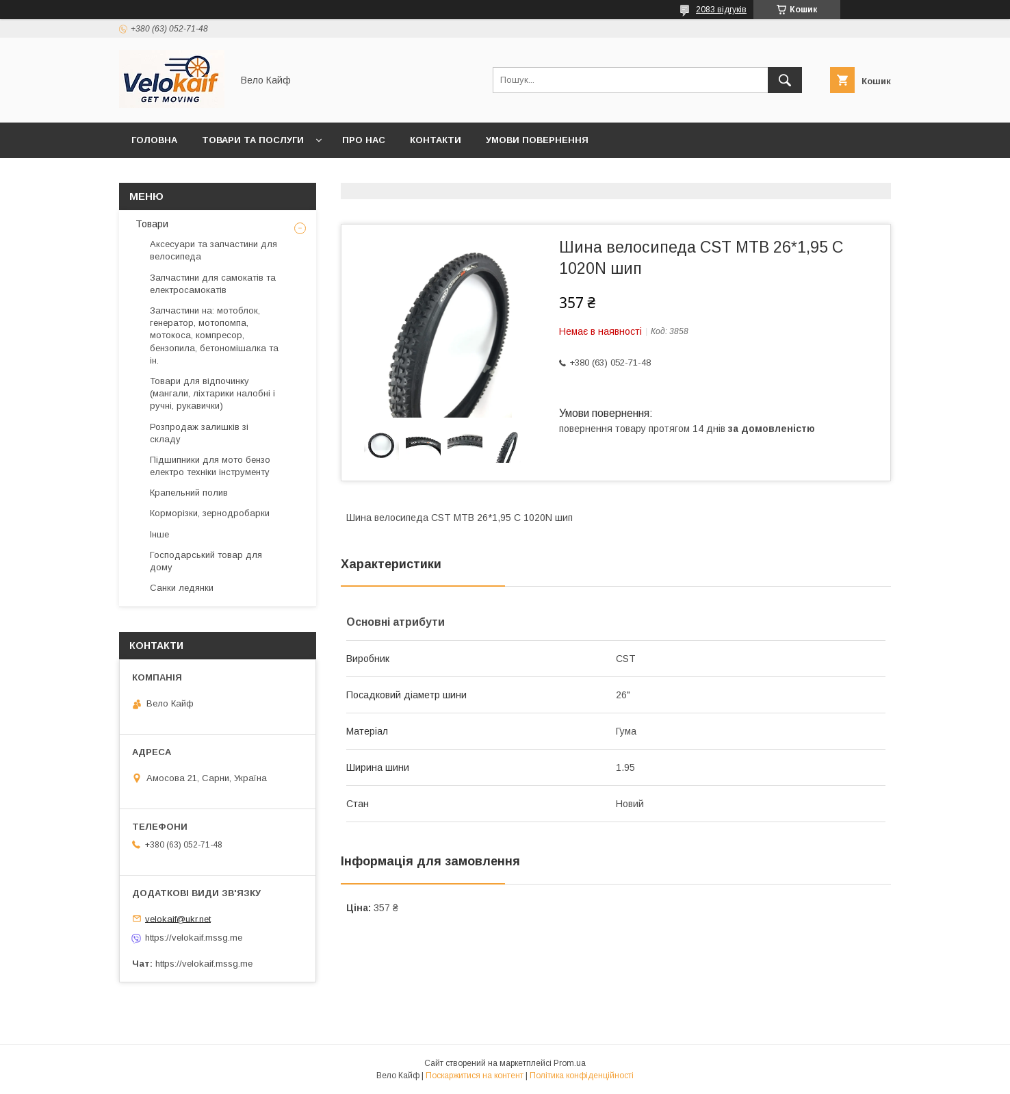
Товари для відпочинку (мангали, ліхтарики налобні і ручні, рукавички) (212, 393)
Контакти (435, 140)
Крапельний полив (189, 492)
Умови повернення (537, 140)
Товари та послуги (253, 140)
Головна (154, 140)
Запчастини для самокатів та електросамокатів (213, 283)
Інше (159, 534)
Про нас (363, 140)
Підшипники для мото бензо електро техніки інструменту (210, 466)
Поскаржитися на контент (474, 1075)
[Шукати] (785, 80)
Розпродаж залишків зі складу (199, 433)
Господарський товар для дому (206, 561)
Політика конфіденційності (582, 1075)
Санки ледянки (181, 588)
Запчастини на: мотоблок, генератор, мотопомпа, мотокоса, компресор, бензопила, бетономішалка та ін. (214, 335)
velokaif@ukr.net (178, 918)
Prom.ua (570, 1063)
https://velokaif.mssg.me (193, 937)
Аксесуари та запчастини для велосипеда (213, 250)
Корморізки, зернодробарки (210, 513)
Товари (150, 223)
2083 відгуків (721, 9)
